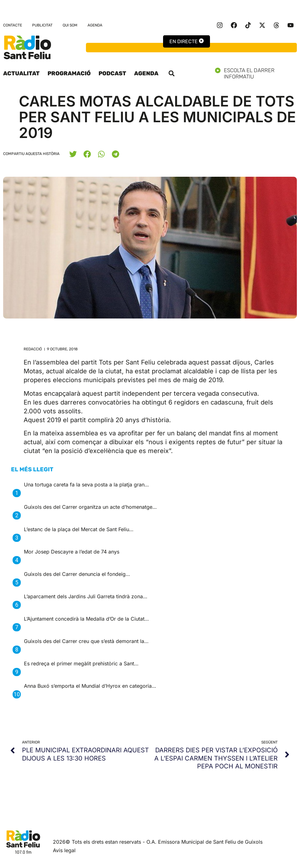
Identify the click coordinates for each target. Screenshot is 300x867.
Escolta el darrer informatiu (256, 73)
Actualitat (21, 73)
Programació (69, 73)
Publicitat (42, 25)
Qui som (70, 25)
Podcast (112, 73)
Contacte (12, 25)
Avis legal (64, 850)
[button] (171, 73)
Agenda (95, 25)
